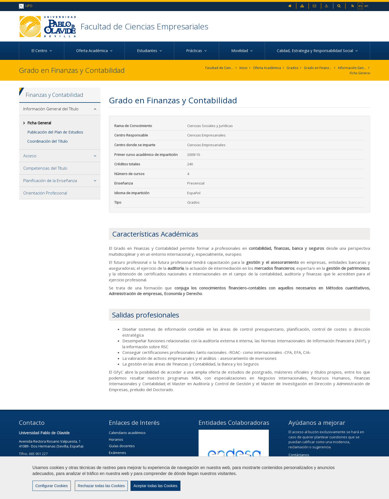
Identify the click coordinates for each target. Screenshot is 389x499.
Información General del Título (352, 68)
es (360, 5)
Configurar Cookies (51, 486)
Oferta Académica (267, 68)
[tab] (59, 109)
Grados (292, 68)
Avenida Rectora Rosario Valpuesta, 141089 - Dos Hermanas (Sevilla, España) (51, 444)
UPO (25, 6)
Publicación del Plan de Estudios (55, 132)
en (366, 5)
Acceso (29, 155)
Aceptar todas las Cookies (155, 486)
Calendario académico (127, 432)
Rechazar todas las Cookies (101, 486)
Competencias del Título (45, 168)
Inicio (243, 68)
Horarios (116, 439)
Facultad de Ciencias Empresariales (144, 26)
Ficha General (359, 73)
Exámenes (117, 452)
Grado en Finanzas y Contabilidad (318, 68)
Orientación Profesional (45, 193)
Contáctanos (299, 454)
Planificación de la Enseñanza (50, 180)
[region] (194, 477)
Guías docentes (122, 445)
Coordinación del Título (47, 141)
